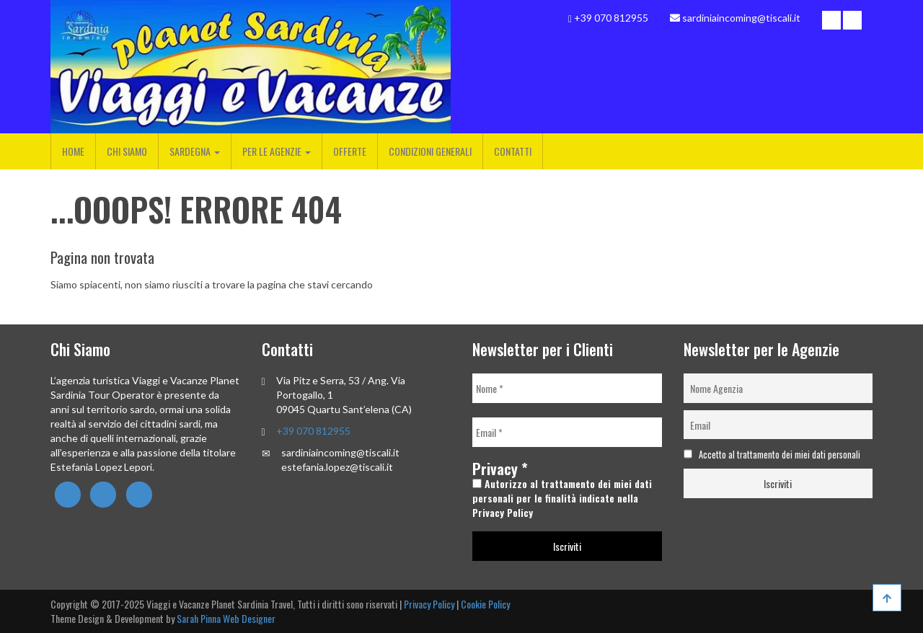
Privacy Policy (429, 603)
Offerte (349, 151)
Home (73, 151)
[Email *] (567, 432)
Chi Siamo (127, 151)
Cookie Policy (485, 603)
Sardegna (194, 151)
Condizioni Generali (430, 151)
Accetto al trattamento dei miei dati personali (772, 454)
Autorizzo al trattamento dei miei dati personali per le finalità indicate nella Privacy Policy (562, 498)
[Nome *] (567, 388)
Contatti (512, 151)
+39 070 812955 (313, 431)
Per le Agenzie (276, 151)
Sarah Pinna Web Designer (226, 618)
